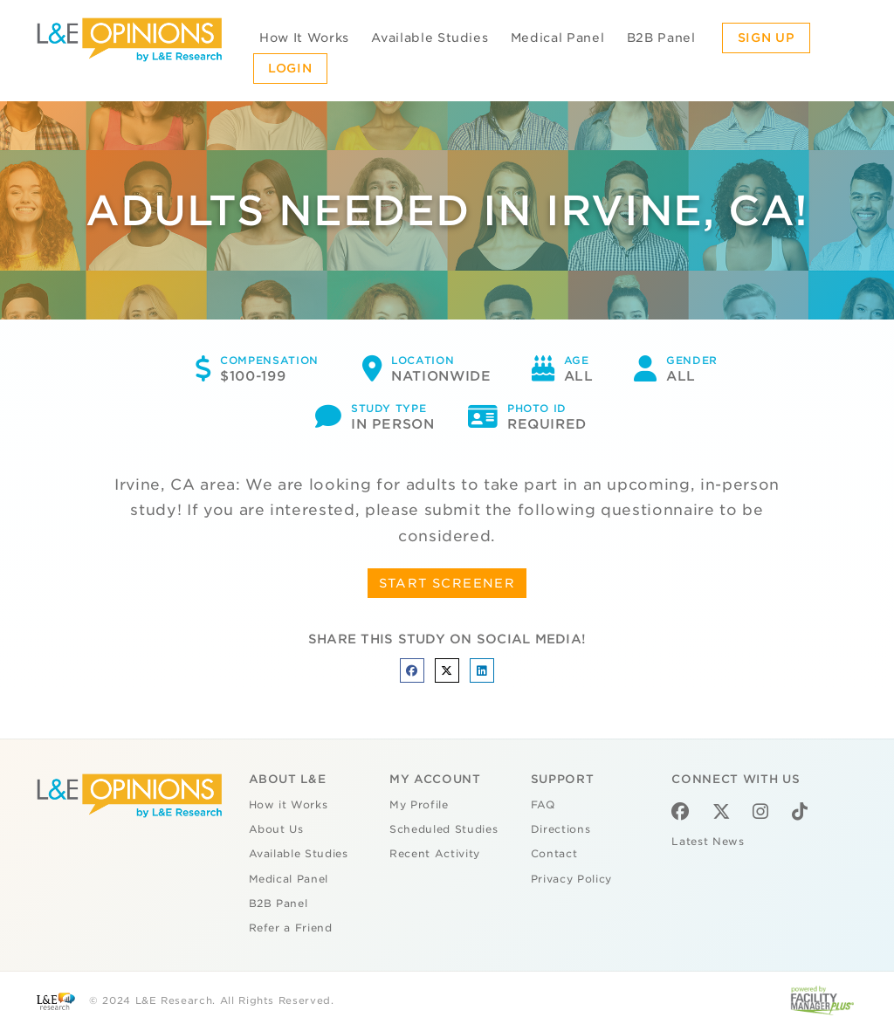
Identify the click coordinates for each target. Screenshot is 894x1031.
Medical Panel (557, 38)
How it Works (288, 805)
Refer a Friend (291, 928)
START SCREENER (447, 583)
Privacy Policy (571, 879)
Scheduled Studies (443, 829)
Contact (554, 854)
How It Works (304, 38)
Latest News (707, 841)
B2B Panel (661, 38)
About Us (276, 829)
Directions (561, 829)
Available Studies (429, 38)
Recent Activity (434, 854)
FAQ (543, 805)
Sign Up (766, 38)
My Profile (419, 805)
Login (290, 68)
